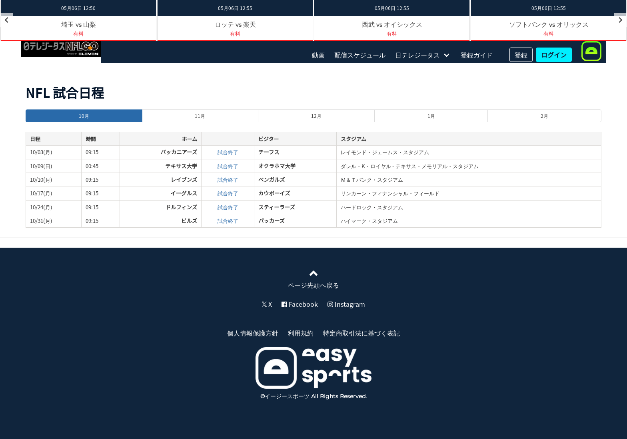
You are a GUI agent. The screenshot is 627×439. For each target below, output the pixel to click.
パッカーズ (271, 220)
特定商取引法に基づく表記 (361, 333)
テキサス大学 (181, 166)
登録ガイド (477, 55)
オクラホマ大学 (277, 166)
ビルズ (189, 220)
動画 (318, 55)
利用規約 (301, 333)
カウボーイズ (274, 193)
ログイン (554, 55)
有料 (78, 33)
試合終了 (228, 152)
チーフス (269, 152)
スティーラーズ (276, 207)
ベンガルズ (271, 179)
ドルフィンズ (181, 207)
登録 (521, 55)
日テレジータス (417, 55)
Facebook (300, 304)
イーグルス (183, 193)
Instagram (346, 304)
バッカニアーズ (178, 152)
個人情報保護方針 (252, 333)
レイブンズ (184, 179)
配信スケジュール (359, 55)
